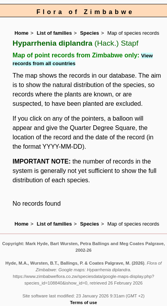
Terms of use (83, 302)
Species (89, 33)
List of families (54, 33)
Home (22, 33)
